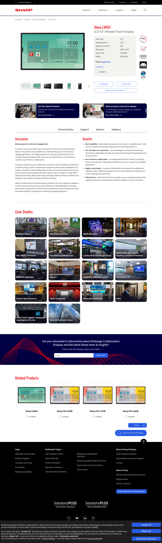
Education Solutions (53, 467)
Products (86, 10)
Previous (10, 112)
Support (120, 10)
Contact (119, 463)
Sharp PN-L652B (64, 411)
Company (134, 2)
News (133, 10)
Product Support (22, 458)
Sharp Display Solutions (126, 454)
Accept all (146, 525)
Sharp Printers (122, 479)
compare (102, 72)
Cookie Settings (48, 538)
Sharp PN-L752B (97, 411)
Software (116, 129)
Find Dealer (103, 84)
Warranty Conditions (24, 471)
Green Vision (82, 469)
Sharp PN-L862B (130, 411)
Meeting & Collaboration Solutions (87, 455)
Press (144, 2)
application (106, 62)
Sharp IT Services (123, 483)
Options (100, 129)
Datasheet (99, 67)
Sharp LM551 (32, 411)
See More (122, 2)
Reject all (146, 531)
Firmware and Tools (23, 463)
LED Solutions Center (54, 454)
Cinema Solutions (52, 463)
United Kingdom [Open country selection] (25, 2)
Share (139, 425)
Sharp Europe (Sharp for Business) (130, 474)
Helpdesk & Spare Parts (25, 454)
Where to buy (109, 2)
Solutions (103, 10)
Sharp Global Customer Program (130, 458)
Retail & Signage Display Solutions (91, 460)
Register (101, 355)
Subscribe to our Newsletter (131, 491)
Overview (46, 129)
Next (88, 87)
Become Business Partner (115, 90)
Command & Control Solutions (90, 465)
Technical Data (65, 129)
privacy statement (94, 538)
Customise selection (146, 538)
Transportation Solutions (56, 471)
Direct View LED (51, 458)
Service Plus (126, 84)
